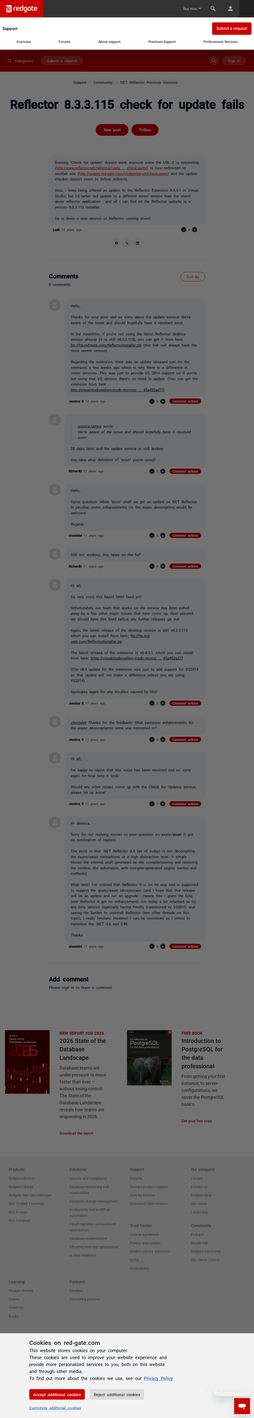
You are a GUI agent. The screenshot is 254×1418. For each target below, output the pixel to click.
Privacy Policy (158, 1378)
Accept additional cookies (57, 1394)
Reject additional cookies (117, 1394)
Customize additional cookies (55, 1408)
